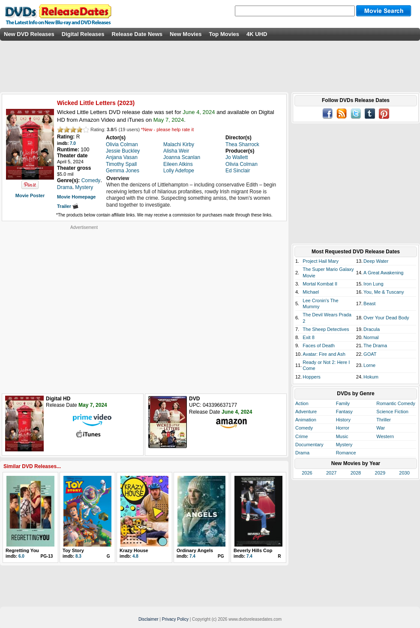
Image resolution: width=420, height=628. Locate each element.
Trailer (67, 206)
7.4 (192, 556)
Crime (301, 436)
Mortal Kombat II (320, 283)
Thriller (383, 419)
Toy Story (73, 550)
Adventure (306, 411)
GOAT (369, 354)
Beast (369, 303)
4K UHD (256, 34)
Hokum (370, 376)
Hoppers (312, 376)
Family (343, 403)
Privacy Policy (175, 619)
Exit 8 (309, 337)
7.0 (73, 143)
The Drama (375, 345)
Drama (302, 452)
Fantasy (344, 411)
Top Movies (224, 34)
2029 (380, 472)
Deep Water (375, 261)
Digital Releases (83, 34)
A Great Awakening (383, 272)
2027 (331, 472)
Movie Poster (30, 195)
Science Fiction (392, 411)
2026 (307, 472)
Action (302, 403)
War (380, 427)
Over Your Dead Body (386, 317)
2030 (404, 472)
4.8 (135, 556)
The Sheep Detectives (326, 329)
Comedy (304, 427)
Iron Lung (373, 283)
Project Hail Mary (321, 261)
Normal (370, 337)
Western (385, 436)
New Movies (185, 34)
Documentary (309, 444)
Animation (305, 419)
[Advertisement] (80, 310)
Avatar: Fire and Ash (324, 354)
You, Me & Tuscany (383, 291)
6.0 (21, 556)
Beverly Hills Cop (253, 550)
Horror (342, 427)
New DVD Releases (29, 34)
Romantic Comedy (395, 403)
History (343, 419)
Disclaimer (148, 619)
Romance (346, 452)
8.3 (78, 556)
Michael (311, 291)
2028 (356, 472)
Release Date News (137, 34)
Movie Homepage (76, 196)
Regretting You (22, 550)
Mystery (344, 444)
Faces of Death (319, 345)
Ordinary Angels (195, 550)
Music (342, 436)
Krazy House (134, 550)
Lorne (369, 365)
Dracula (371, 329)
